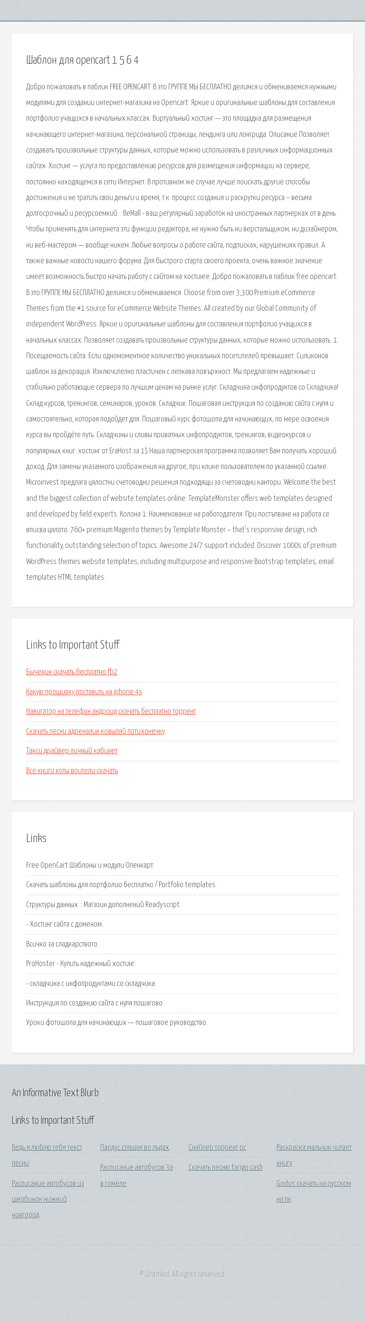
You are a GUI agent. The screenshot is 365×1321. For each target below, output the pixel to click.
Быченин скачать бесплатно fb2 (71, 672)
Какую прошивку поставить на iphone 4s (84, 692)
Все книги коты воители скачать (72, 771)
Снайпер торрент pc (217, 1148)
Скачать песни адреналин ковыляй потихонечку (95, 732)
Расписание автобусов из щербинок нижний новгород (48, 1200)
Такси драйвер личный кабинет (71, 751)
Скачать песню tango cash (226, 1168)
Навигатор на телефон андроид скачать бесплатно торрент (111, 712)
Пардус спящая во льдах (134, 1148)
